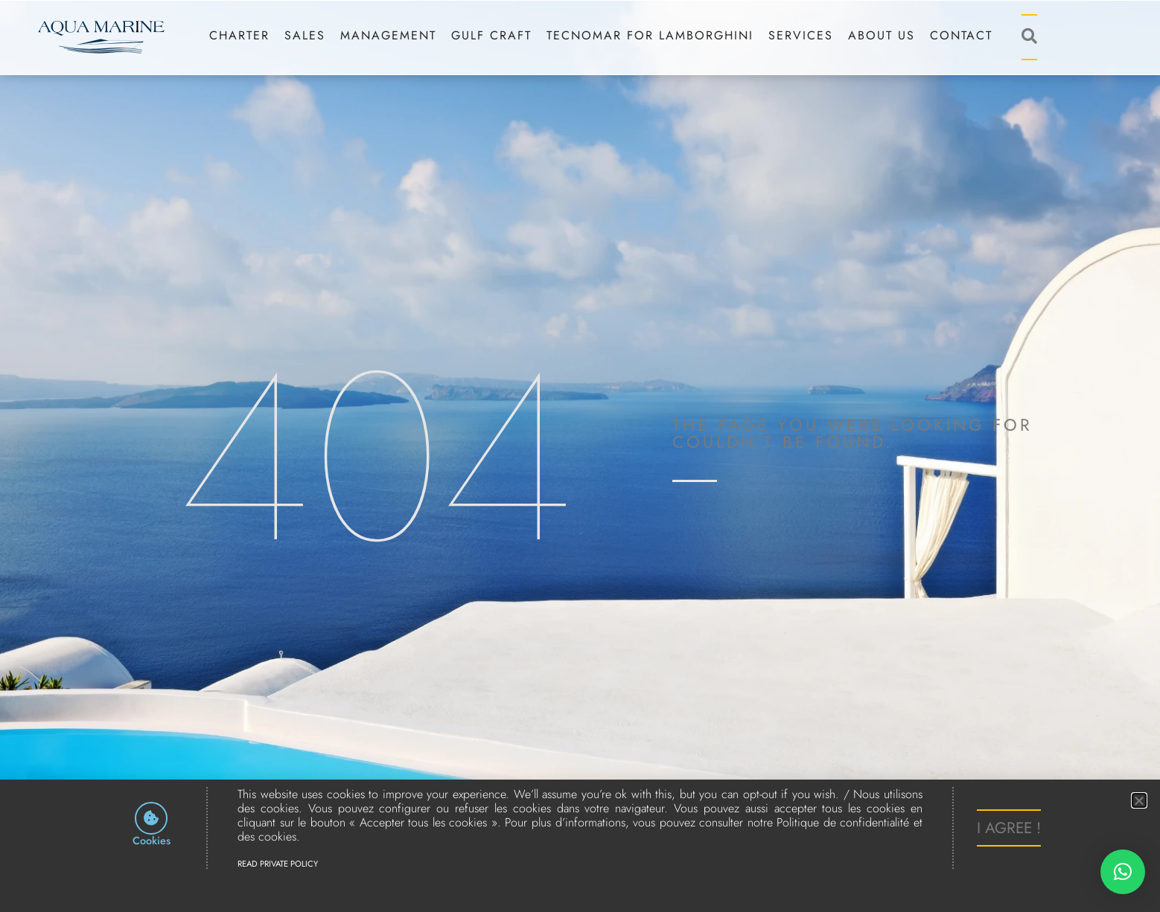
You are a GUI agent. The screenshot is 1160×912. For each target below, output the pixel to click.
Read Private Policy (278, 864)
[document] (580, 456)
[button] (1122, 872)
